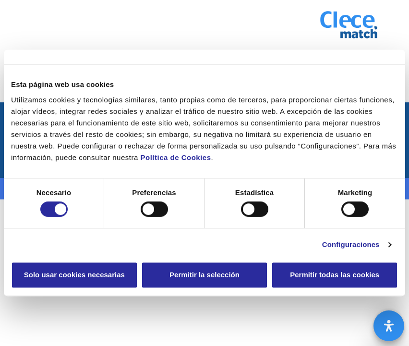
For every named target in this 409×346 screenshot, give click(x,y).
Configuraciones (351, 245)
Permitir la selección (204, 275)
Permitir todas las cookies (334, 275)
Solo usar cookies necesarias (74, 275)
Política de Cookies (175, 157)
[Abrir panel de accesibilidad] (388, 325)
